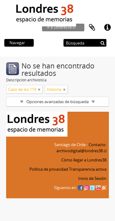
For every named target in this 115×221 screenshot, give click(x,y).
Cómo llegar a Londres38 (83, 160)
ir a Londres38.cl (61, 27)
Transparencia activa (87, 169)
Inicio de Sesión (92, 178)
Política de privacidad (48, 169)
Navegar (17, 42)
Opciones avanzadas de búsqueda (57, 101)
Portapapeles (92, 27)
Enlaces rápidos (107, 27)
